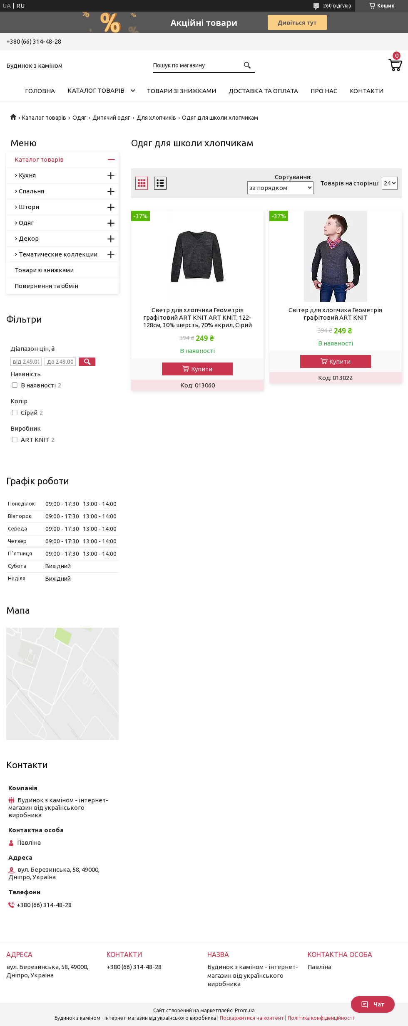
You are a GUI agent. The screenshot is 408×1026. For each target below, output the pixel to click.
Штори (29, 206)
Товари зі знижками (181, 90)
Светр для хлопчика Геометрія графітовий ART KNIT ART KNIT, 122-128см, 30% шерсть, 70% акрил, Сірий (197, 317)
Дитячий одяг (111, 117)
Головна (40, 90)
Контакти (366, 90)
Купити (201, 368)
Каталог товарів (95, 90)
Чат (373, 1004)
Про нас (324, 90)
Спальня (31, 191)
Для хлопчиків (156, 117)
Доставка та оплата (263, 90)
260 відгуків (337, 5)
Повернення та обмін (46, 285)
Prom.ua (245, 1010)
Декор (29, 238)
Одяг (79, 117)
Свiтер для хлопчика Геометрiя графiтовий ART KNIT (335, 313)
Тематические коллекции (58, 254)
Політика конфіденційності (321, 1018)
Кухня (27, 175)
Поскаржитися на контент (252, 1018)
